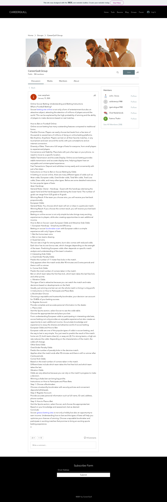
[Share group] (137, 72)
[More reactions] (40, 437)
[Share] (94, 95)
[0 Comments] (90, 438)
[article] (63, 271)
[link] (35, 81)
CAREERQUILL (18, 12)
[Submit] (83, 475)
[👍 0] (33, 437)
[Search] (117, 72)
